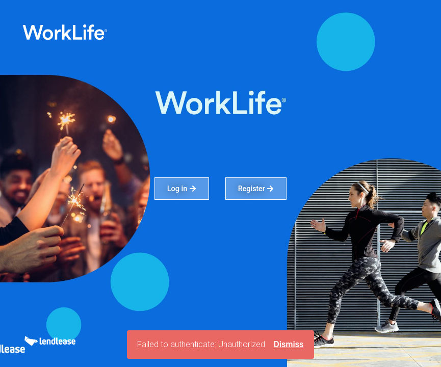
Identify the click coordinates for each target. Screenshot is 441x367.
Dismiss (289, 344)
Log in (181, 189)
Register (256, 189)
